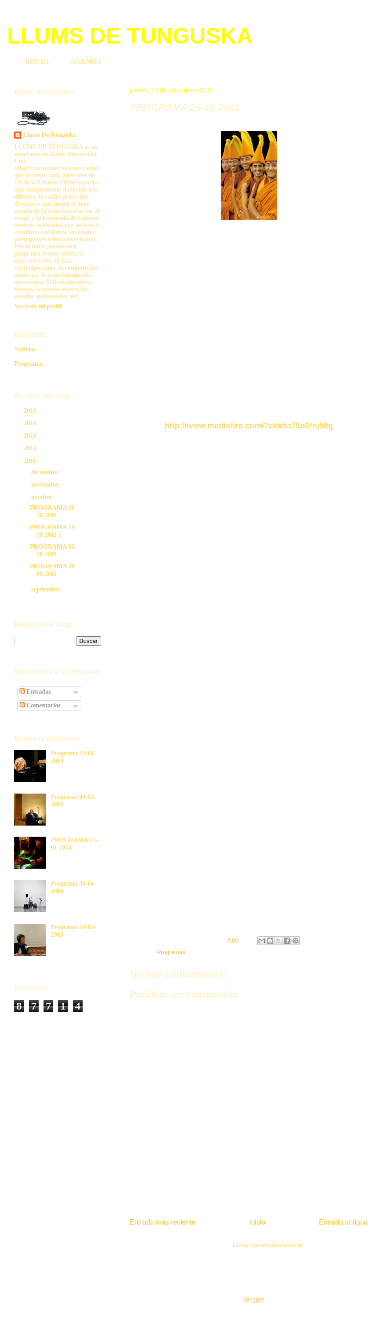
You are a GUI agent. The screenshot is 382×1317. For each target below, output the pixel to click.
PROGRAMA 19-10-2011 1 (53, 531)
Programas (171, 952)
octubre (42, 497)
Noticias (25, 349)
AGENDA (86, 61)
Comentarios (40, 705)
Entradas (35, 691)
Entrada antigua (343, 1222)
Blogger (254, 1299)
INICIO (37, 61)
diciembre (45, 472)
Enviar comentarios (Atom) (267, 1244)
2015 (31, 410)
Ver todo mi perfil (37, 306)
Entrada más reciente (162, 1222)
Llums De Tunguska (49, 135)
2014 (31, 423)
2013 (31, 435)
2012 (31, 448)
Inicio (257, 1222)
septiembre (46, 589)
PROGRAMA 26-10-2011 (53, 511)
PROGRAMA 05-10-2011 (53, 550)
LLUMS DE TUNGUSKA (130, 36)
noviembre (46, 484)
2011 (31, 461)
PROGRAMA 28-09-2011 (53, 570)
